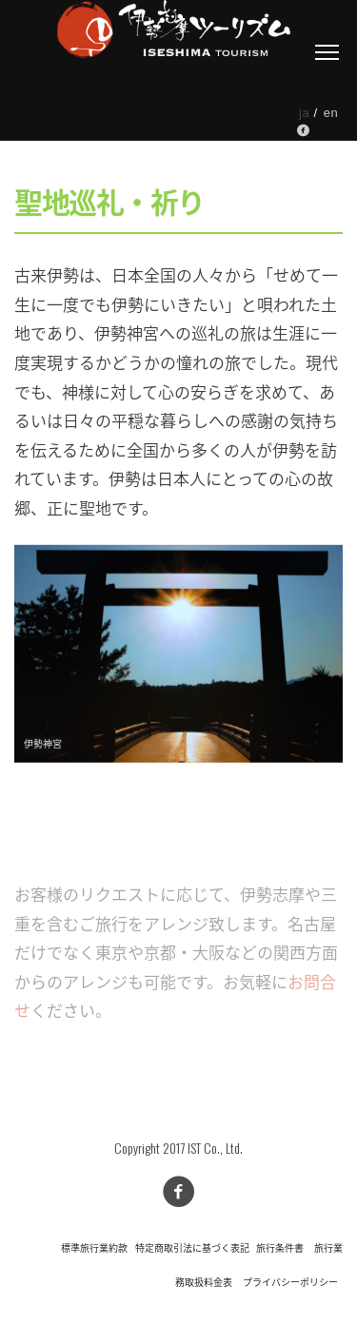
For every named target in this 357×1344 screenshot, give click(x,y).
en (331, 113)
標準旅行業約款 (94, 1248)
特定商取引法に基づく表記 (192, 1248)
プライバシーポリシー (290, 1282)
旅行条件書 (280, 1248)
